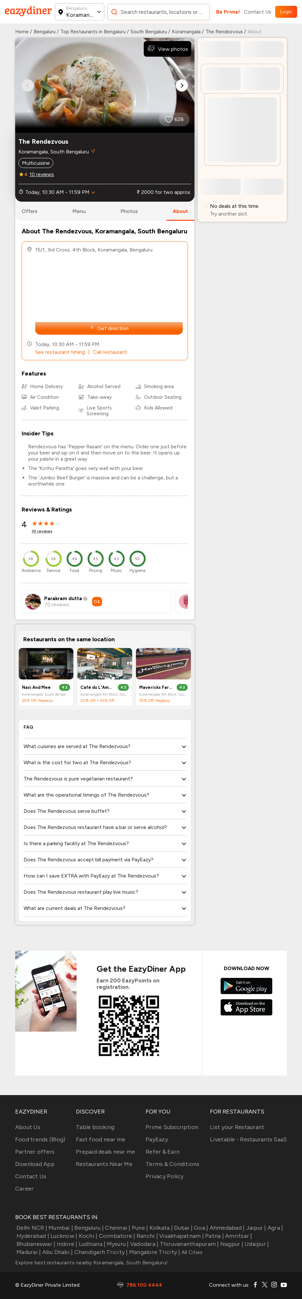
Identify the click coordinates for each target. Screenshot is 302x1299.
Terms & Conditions (173, 1164)
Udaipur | (256, 1244)
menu (79, 211)
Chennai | (117, 1227)
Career (24, 1188)
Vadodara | (144, 1244)
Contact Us (257, 12)
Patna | (214, 1235)
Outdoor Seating (163, 397)
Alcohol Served (103, 386)
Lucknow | (63, 1235)
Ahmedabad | (226, 1227)
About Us (27, 1127)
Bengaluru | (88, 1227)
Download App (35, 1164)
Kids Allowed (158, 408)
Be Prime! (228, 12)
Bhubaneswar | (35, 1244)
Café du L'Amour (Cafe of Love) (97, 687)
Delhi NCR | (31, 1227)
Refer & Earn (163, 1151)
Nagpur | (231, 1244)
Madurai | (28, 1252)
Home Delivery (46, 386)
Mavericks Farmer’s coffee (156, 687)
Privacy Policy (165, 1176)
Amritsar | (238, 1235)
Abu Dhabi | (57, 1252)
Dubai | (183, 1227)
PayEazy (157, 1139)
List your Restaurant (237, 1127)
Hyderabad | (32, 1235)
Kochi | (87, 1235)
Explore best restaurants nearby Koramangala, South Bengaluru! (91, 1263)
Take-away (99, 397)
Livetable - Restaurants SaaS (248, 1139)
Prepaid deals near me (105, 1151)
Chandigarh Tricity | (100, 1252)
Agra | (274, 1227)
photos (129, 211)
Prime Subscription (172, 1127)
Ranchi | (146, 1235)
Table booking (95, 1127)
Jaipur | (255, 1227)
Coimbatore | (116, 1235)
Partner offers (35, 1151)
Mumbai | (60, 1227)
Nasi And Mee (36, 687)
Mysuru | (117, 1244)
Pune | (139, 1227)
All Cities (191, 1252)
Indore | (66, 1244)
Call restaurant (110, 352)
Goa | (200, 1227)
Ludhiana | (92, 1244)
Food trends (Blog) (40, 1139)
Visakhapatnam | (181, 1235)
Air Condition (44, 397)
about (180, 211)
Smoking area (159, 386)
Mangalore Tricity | (154, 1252)
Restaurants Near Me (104, 1164)
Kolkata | (160, 1227)
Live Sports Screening (99, 411)
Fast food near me (100, 1139)
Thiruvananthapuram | (188, 1244)
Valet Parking (44, 408)
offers (29, 211)
